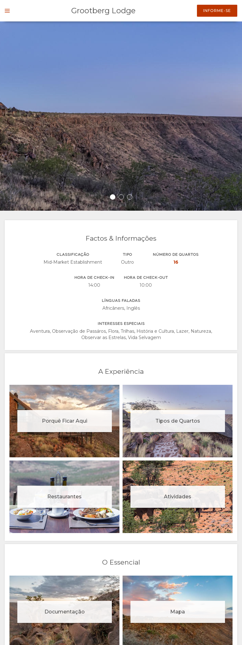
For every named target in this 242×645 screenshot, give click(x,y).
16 (175, 262)
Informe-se (217, 10)
